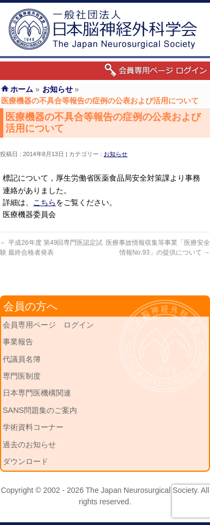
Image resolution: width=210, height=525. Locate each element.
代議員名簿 (22, 359)
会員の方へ (30, 306)
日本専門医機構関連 (37, 392)
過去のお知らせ (29, 444)
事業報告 (18, 341)
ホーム (21, 89)
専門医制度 (22, 376)
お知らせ (116, 154)
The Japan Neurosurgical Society (141, 490)
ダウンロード (25, 461)
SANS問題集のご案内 (40, 410)
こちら (44, 202)
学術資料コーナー (33, 427)
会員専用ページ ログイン (48, 324)
